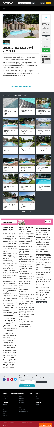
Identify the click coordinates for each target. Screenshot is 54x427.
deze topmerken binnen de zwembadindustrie (10, 313)
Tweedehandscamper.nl (41, 394)
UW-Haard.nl (22, 396)
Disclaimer (5, 407)
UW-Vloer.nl (21, 402)
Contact (12, 396)
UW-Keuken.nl (22, 398)
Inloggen (4, 394)
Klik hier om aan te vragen (46, 424)
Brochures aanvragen (46, 49)
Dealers (37, 406)
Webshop (38, 407)
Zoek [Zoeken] (33, 3)
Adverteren (13, 394)
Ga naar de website (46, 45)
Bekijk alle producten (27, 211)
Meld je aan (27, 385)
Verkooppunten (46, 42)
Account (43, 3)
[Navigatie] (4, 8)
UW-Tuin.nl (21, 400)
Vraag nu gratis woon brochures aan (21, 86)
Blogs (37, 404)
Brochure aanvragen (41, 381)
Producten (46, 39)
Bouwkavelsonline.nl (23, 411)
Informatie (46, 36)
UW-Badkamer (22, 394)
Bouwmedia (5, 423)
